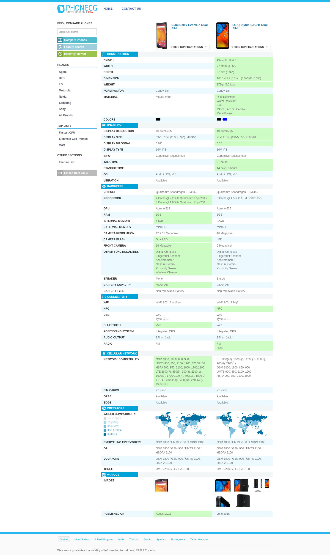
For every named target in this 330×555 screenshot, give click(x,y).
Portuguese (178, 539)
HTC (62, 78)
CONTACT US (131, 8)
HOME (108, 8)
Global (64, 539)
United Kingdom (103, 539)
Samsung (65, 102)
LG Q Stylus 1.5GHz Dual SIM (250, 26)
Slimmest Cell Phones (73, 138)
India (121, 539)
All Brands (66, 115)
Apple (62, 72)
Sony (62, 109)
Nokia (62, 96)
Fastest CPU (67, 132)
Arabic (147, 539)
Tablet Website (199, 539)
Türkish (133, 539)
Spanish (161, 539)
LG (61, 84)
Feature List (66, 162)
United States (81, 539)
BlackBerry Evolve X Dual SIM (189, 26)
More (62, 145)
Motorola (65, 90)
